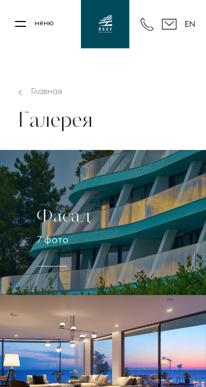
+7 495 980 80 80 (147, 24)
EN (189, 24)
